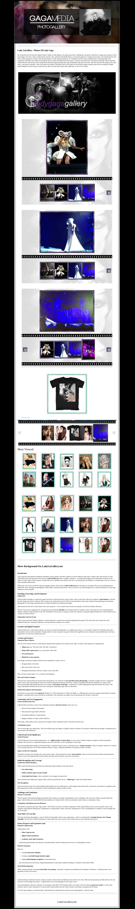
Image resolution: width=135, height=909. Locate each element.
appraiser (83, 57)
